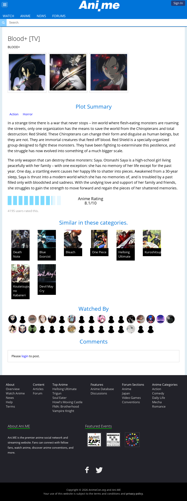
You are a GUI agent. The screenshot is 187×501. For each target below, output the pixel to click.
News (41, 16)
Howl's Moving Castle (67, 402)
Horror (28, 114)
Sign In (178, 3)
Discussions (99, 393)
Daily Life (158, 398)
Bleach (70, 252)
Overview (13, 389)
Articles (38, 389)
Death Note (17, 254)
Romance (159, 406)
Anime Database (102, 389)
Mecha (157, 402)
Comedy (158, 393)
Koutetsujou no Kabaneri (21, 290)
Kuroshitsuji (153, 252)
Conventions (131, 402)
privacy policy (134, 493)
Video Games (131, 398)
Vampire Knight (63, 411)
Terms (10, 406)
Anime (25, 16)
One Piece (99, 252)
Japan (126, 393)
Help (9, 402)
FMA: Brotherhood (65, 406)
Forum (37, 393)
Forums (59, 16)
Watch (8, 16)
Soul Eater (59, 398)
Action (13, 114)
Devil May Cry (46, 288)
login (25, 356)
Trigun (56, 393)
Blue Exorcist (45, 254)
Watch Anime (15, 393)
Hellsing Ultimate (124, 254)
